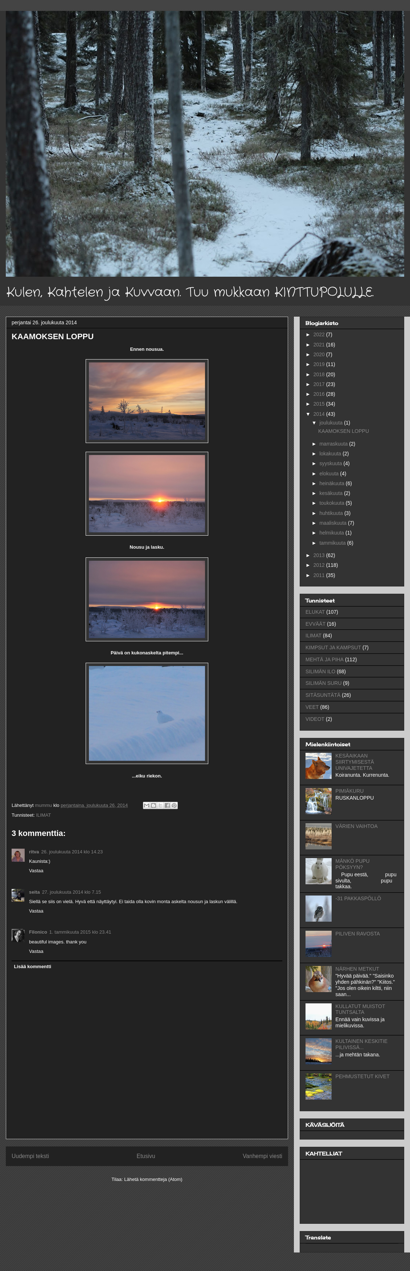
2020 (319, 354)
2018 (319, 374)
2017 (319, 384)
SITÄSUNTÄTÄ (323, 695)
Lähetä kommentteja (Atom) (153, 1179)
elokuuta (329, 473)
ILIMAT (43, 815)
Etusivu (146, 1156)
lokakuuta (331, 453)
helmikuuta (332, 533)
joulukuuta (331, 423)
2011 (319, 575)
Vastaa (36, 870)
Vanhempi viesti (262, 1156)
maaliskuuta (333, 523)
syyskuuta (331, 463)
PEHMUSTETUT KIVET (363, 1076)
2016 (319, 394)
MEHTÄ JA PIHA (325, 659)
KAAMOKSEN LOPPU (343, 431)
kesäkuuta (331, 493)
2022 (319, 334)
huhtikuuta (331, 513)
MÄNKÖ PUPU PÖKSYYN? (353, 864)
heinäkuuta (332, 483)
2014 (319, 414)
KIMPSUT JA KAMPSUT (333, 647)
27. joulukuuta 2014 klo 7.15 (71, 892)
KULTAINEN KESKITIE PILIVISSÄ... (362, 1044)
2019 (319, 364)
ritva (34, 851)
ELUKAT (315, 612)
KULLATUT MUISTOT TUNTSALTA (360, 1009)
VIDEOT (315, 719)
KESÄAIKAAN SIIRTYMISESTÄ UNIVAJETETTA (355, 762)
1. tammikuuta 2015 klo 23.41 (80, 932)
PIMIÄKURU (350, 791)
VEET (312, 707)
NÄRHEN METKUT (358, 969)
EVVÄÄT (315, 624)
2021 (319, 345)
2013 (319, 555)
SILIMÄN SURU (324, 683)
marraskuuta (334, 444)
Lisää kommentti (33, 966)
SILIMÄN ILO (320, 671)
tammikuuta (333, 543)
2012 (319, 565)
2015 (319, 404)
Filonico (38, 932)
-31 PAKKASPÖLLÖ (358, 898)
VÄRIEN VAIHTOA (357, 826)
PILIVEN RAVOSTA (358, 934)
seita (34, 892)
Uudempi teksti (30, 1156)
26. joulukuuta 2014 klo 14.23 (72, 851)
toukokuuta (332, 503)
